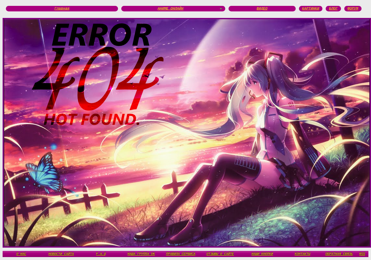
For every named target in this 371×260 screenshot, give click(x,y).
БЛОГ (333, 8)
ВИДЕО (262, 8)
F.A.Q (101, 254)
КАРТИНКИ (310, 8)
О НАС (21, 254)
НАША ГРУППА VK (141, 254)
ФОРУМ (353, 8)
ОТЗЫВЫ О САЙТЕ (220, 254)
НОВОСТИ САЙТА (61, 254)
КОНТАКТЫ (302, 254)
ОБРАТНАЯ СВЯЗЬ (339, 254)
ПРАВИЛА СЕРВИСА (180, 254)
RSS (362, 254)
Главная (61, 8)
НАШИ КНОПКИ (262, 254)
